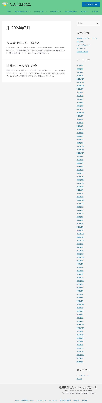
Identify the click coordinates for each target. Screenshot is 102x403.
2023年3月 (80, 169)
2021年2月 (80, 226)
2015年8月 (80, 357)
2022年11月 (81, 179)
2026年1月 (80, 75)
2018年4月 (80, 296)
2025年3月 (80, 106)
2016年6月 (80, 337)
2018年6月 (80, 293)
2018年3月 (80, 300)
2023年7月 (80, 163)
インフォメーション (83, 374)
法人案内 (86, 12)
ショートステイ (44, 12)
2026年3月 (80, 69)
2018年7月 (80, 290)
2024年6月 (80, 126)
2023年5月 (80, 166)
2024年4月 (80, 132)
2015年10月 (81, 353)
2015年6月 (80, 360)
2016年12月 (81, 323)
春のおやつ (80, 42)
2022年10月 (81, 183)
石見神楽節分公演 (83, 52)
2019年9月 (80, 260)
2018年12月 (81, 280)
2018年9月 (80, 283)
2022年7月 (80, 186)
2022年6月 (80, 189)
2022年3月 (80, 193)
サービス (80, 377)
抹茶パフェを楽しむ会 (21, 65)
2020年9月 (80, 243)
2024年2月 (80, 139)
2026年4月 (80, 65)
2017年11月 (81, 303)
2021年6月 (80, 216)
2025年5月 (80, 102)
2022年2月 (80, 196)
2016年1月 (80, 347)
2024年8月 (80, 119)
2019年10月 (81, 256)
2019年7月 (80, 263)
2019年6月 (80, 266)
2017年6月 (80, 313)
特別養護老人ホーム (27, 12)
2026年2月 (80, 72)
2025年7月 (80, 96)
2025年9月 (80, 89)
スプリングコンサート (84, 45)
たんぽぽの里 (20, 4)
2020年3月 (80, 253)
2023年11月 (81, 149)
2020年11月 (81, 236)
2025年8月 (80, 92)
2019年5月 (80, 270)
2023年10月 (81, 153)
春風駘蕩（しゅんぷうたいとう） (88, 38)
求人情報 (96, 11)
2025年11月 (81, 82)
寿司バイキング (82, 48)
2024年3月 (80, 136)
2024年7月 (80, 122)
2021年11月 (81, 199)
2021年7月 (80, 213)
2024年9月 (80, 116)
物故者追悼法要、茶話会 (22, 43)
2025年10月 (81, 86)
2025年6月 (80, 99)
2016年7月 (80, 333)
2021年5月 (80, 219)
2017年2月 (80, 320)
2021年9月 (80, 206)
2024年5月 (80, 129)
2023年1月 (80, 173)
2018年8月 (80, 286)
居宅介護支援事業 (73, 11)
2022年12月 (81, 176)
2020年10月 (81, 240)
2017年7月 (80, 310)
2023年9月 (80, 156)
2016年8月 (80, 330)
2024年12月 (81, 112)
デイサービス (58, 12)
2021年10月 (81, 203)
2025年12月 (81, 79)
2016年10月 (81, 327)
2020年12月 (81, 233)
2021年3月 (80, 223)
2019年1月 (80, 276)
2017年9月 (80, 306)
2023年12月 (81, 146)
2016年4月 (80, 340)
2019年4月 (80, 273)
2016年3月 (80, 343)
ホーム (14, 11)
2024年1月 (80, 142)
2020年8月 (80, 246)
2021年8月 (80, 209)
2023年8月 (80, 159)
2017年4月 (80, 317)
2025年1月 (80, 109)
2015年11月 (81, 350)
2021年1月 (80, 230)
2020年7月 (80, 250)
